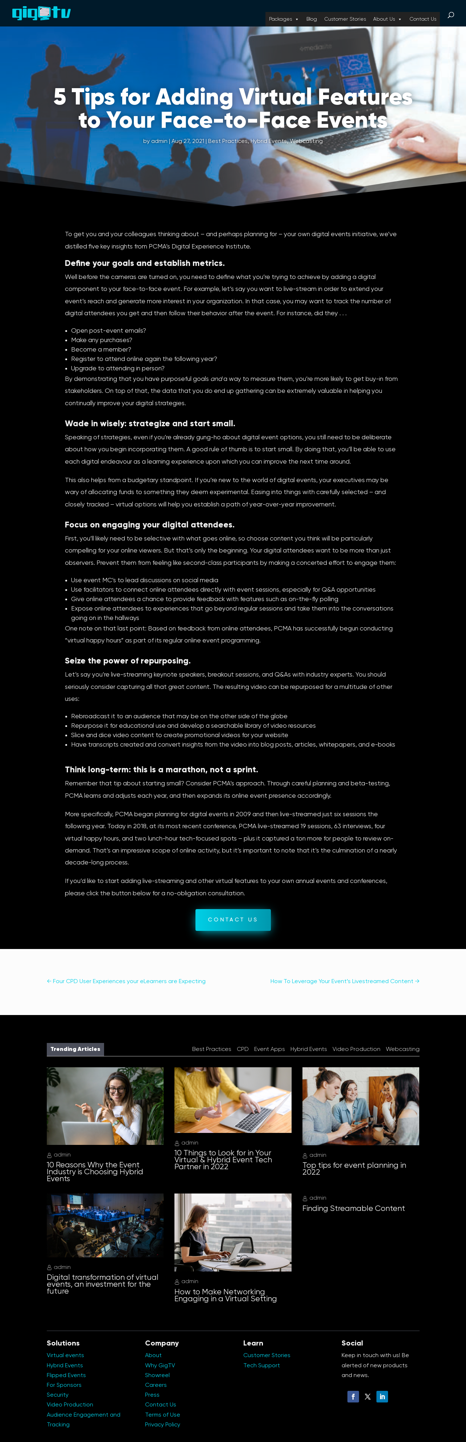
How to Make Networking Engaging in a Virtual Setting (225, 1295)
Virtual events (65, 1356)
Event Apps (269, 1049)
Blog (311, 19)
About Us (387, 19)
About (153, 1356)
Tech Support (261, 1366)
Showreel (157, 1376)
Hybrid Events (269, 141)
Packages (284, 19)
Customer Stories (345, 19)
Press (152, 1395)
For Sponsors (64, 1385)
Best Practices (228, 141)
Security (58, 1395)
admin (159, 141)
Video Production (356, 1049)
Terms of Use (162, 1415)
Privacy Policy (162, 1425)
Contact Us (422, 19)
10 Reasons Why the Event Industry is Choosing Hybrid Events (95, 1172)
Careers (156, 1385)
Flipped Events (66, 1376)
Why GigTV (160, 1366)
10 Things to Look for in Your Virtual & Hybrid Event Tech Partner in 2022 (223, 1160)
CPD (243, 1049)
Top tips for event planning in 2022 (354, 1169)
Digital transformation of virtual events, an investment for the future (102, 1284)
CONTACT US (233, 920)
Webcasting (306, 141)
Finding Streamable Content (353, 1209)
